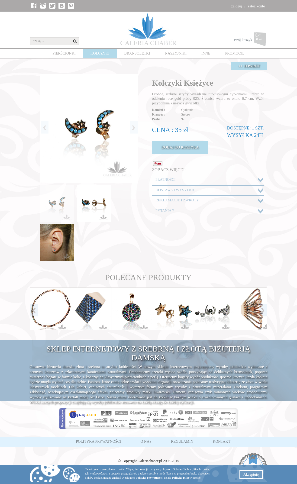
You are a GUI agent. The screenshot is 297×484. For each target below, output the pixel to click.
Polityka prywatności (149, 477)
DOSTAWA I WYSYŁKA (174, 190)
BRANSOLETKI (137, 53)
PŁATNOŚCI (165, 179)
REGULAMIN (182, 441)
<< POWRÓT (249, 66)
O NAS (146, 441)
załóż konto (256, 6)
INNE (205, 53)
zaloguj (236, 6)
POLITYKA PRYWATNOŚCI (98, 441)
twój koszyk (250, 40)
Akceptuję (251, 474)
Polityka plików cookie (186, 477)
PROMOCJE (235, 53)
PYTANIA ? (164, 211)
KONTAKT (221, 441)
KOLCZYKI (100, 53)
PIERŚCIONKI (64, 53)
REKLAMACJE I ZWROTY (177, 200)
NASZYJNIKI (176, 53)
